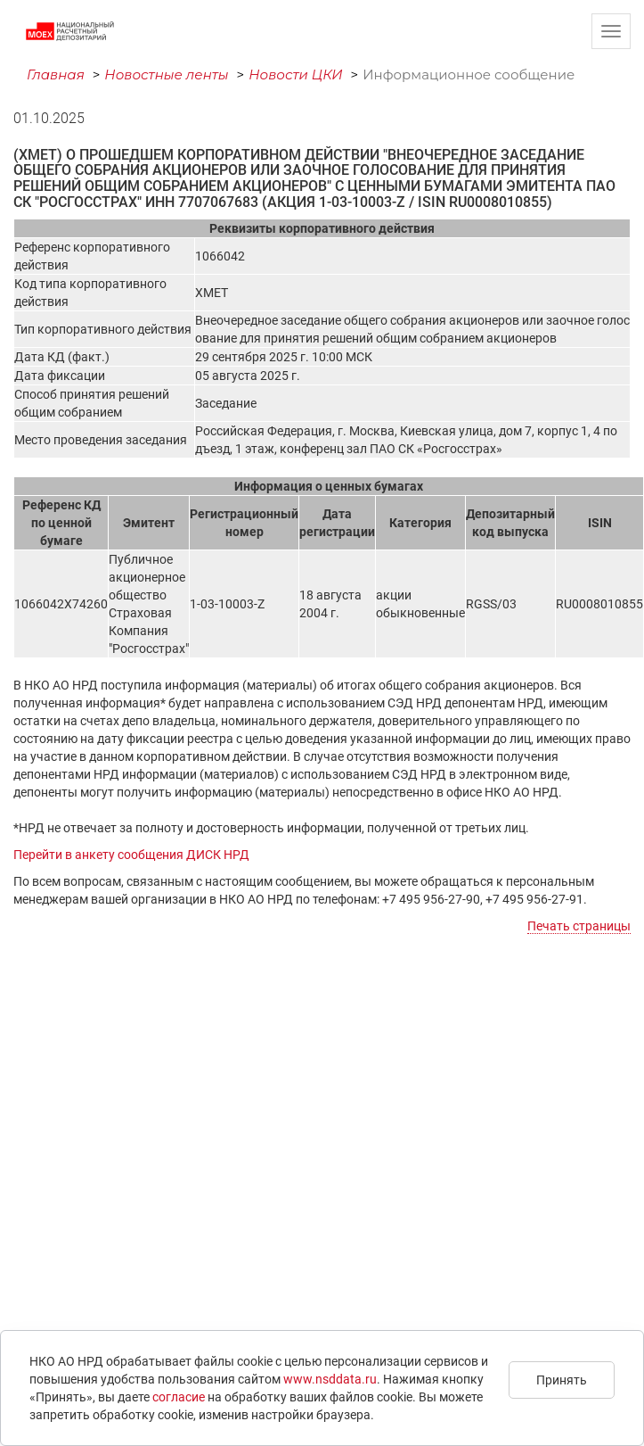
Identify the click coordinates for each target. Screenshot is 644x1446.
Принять (561, 1380)
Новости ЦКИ (296, 74)
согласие (178, 1397)
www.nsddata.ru (330, 1379)
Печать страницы (579, 926)
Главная (56, 74)
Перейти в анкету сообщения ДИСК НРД (131, 854)
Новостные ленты (166, 74)
